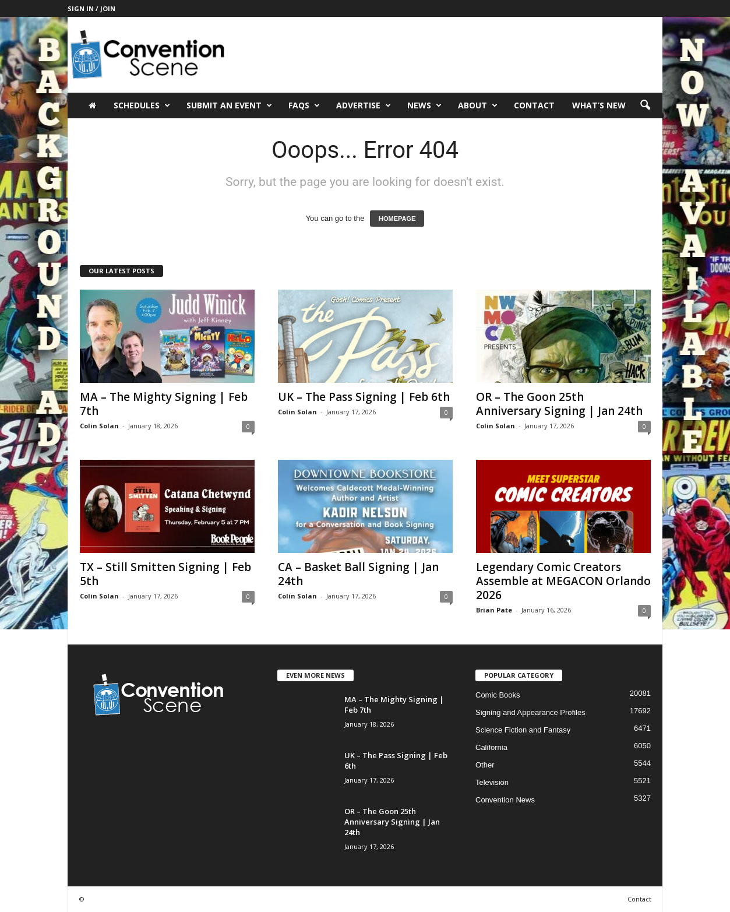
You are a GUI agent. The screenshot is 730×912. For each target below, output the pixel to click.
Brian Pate (494, 609)
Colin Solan (99, 425)
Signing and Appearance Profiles (530, 712)
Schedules (142, 105)
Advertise (363, 105)
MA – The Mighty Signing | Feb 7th (164, 403)
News (424, 105)
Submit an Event (229, 105)
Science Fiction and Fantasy (522, 730)
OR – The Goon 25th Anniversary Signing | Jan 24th (559, 403)
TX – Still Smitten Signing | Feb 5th (165, 574)
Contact (534, 105)
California (491, 747)
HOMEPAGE (397, 218)
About (478, 105)
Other (485, 764)
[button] (645, 105)
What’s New (599, 105)
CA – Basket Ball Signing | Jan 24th (358, 574)
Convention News (505, 799)
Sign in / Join (91, 8)
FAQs (304, 105)
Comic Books (497, 695)
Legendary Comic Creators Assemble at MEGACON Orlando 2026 (563, 581)
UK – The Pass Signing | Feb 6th (364, 396)
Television (492, 782)
